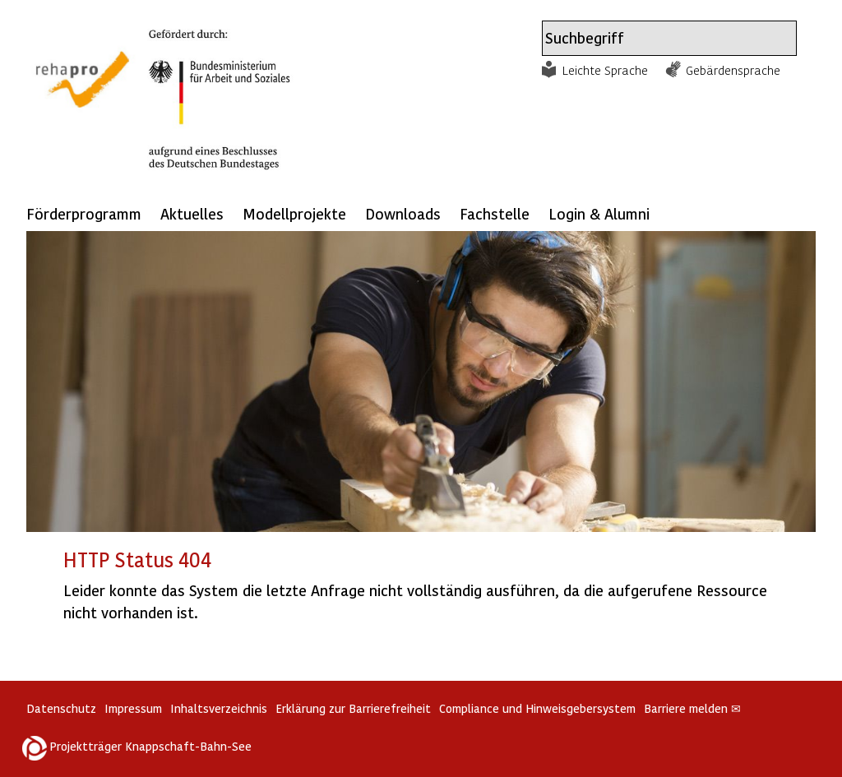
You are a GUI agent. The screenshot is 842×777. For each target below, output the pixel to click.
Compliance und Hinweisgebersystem (537, 708)
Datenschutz (61, 708)
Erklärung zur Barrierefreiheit (353, 708)
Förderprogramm (83, 213)
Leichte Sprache (605, 69)
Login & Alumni (599, 213)
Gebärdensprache (733, 69)
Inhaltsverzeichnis (218, 708)
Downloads (403, 213)
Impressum (133, 708)
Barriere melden (692, 708)
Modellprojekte (294, 213)
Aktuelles (192, 213)
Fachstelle (495, 213)
